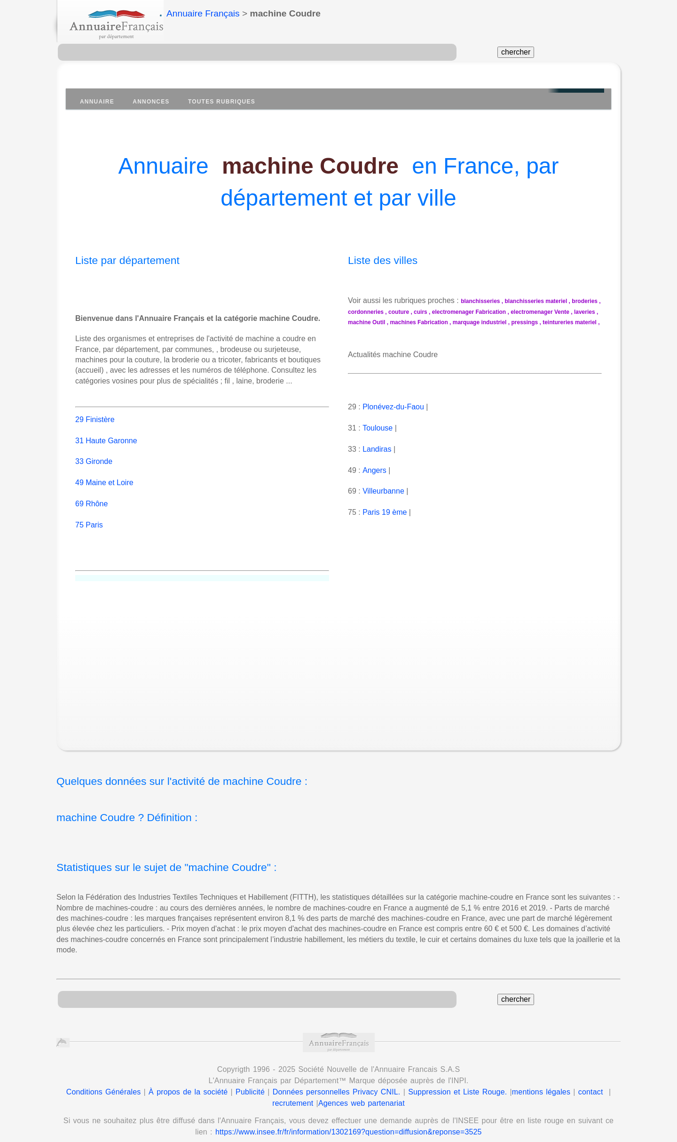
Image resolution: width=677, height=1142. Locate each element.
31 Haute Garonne (106, 430)
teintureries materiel (570, 322)
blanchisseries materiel (536, 301)
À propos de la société (188, 1082)
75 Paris (89, 514)
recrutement (292, 1093)
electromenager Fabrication (469, 312)
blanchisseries (480, 301)
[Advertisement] (348, 655)
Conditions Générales (103, 1082)
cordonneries (366, 312)
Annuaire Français (203, 13)
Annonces (151, 101)
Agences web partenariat (361, 1093)
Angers (374, 470)
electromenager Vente (540, 312)
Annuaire (97, 101)
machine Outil (366, 322)
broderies (585, 301)
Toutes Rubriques (221, 101)
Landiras (376, 449)
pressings (524, 322)
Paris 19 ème (384, 512)
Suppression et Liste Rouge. (457, 1082)
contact (590, 1082)
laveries (584, 312)
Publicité (250, 1082)
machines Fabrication (419, 322)
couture (398, 312)
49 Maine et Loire (104, 472)
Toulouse (377, 428)
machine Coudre (310, 165)
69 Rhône (91, 493)
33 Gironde (93, 451)
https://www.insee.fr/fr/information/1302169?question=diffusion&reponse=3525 (348, 1121)
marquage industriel (480, 322)
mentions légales (541, 1082)
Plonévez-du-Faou (393, 407)
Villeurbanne (383, 491)
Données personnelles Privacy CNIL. (337, 1082)
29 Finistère (95, 409)
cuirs (420, 312)
